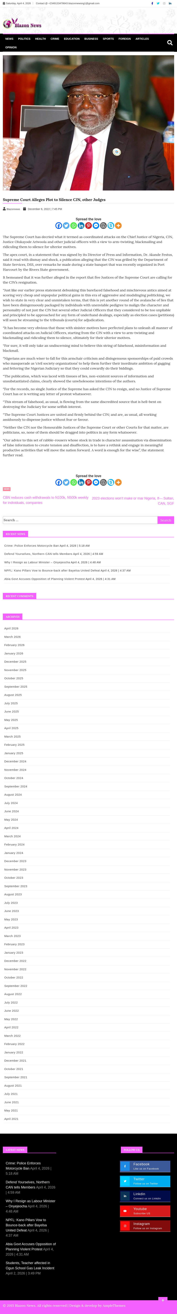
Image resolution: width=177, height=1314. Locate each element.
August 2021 (12, 1085)
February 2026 (13, 645)
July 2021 (10, 1093)
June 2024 (10, 811)
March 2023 (11, 936)
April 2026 (10, 628)
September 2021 (15, 1077)
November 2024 (14, 769)
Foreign (125, 38)
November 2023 (14, 869)
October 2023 (12, 877)
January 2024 (12, 852)
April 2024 (10, 827)
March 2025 (11, 736)
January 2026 (12, 653)
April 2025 (10, 728)
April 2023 (10, 927)
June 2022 (10, 1010)
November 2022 (14, 969)
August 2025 (12, 694)
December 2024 (14, 761)
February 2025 (13, 744)
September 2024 (15, 786)
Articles (142, 38)
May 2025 (10, 719)
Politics (24, 38)
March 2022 (11, 1035)
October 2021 (12, 1069)
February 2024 (13, 844)
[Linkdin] (170, 3)
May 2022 (10, 1019)
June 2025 (10, 711)
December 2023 (14, 861)
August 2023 (12, 894)
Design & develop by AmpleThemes (97, 1305)
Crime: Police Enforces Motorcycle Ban (30, 545)
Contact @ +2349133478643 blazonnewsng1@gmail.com (67, 3)
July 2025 (10, 703)
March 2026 (11, 636)
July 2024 (10, 803)
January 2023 (12, 952)
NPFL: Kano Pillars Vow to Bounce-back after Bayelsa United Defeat (51, 570)
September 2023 (15, 886)
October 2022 (12, 977)
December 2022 (14, 960)
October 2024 (12, 778)
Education (72, 38)
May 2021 (10, 1110)
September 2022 (15, 985)
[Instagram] (164, 3)
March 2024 (11, 836)
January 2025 (12, 753)
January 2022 (12, 1052)
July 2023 (10, 902)
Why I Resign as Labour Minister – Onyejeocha (36, 562)
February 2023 (13, 944)
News (9, 38)
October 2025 (12, 678)
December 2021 (14, 1060)
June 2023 (10, 911)
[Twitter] (158, 3)
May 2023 (10, 919)
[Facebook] (152, 3)
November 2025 (14, 670)
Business (91, 38)
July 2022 (10, 1002)
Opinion (11, 47)
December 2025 (14, 661)
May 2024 (10, 819)
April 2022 (10, 1027)
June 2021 (10, 1102)
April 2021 (10, 1118)
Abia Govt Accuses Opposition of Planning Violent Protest (43, 578)
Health (40, 38)
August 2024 (12, 794)
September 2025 (15, 686)
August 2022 (12, 994)
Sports (108, 38)
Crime (55, 38)
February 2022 (13, 1044)
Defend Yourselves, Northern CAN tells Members (37, 553)
